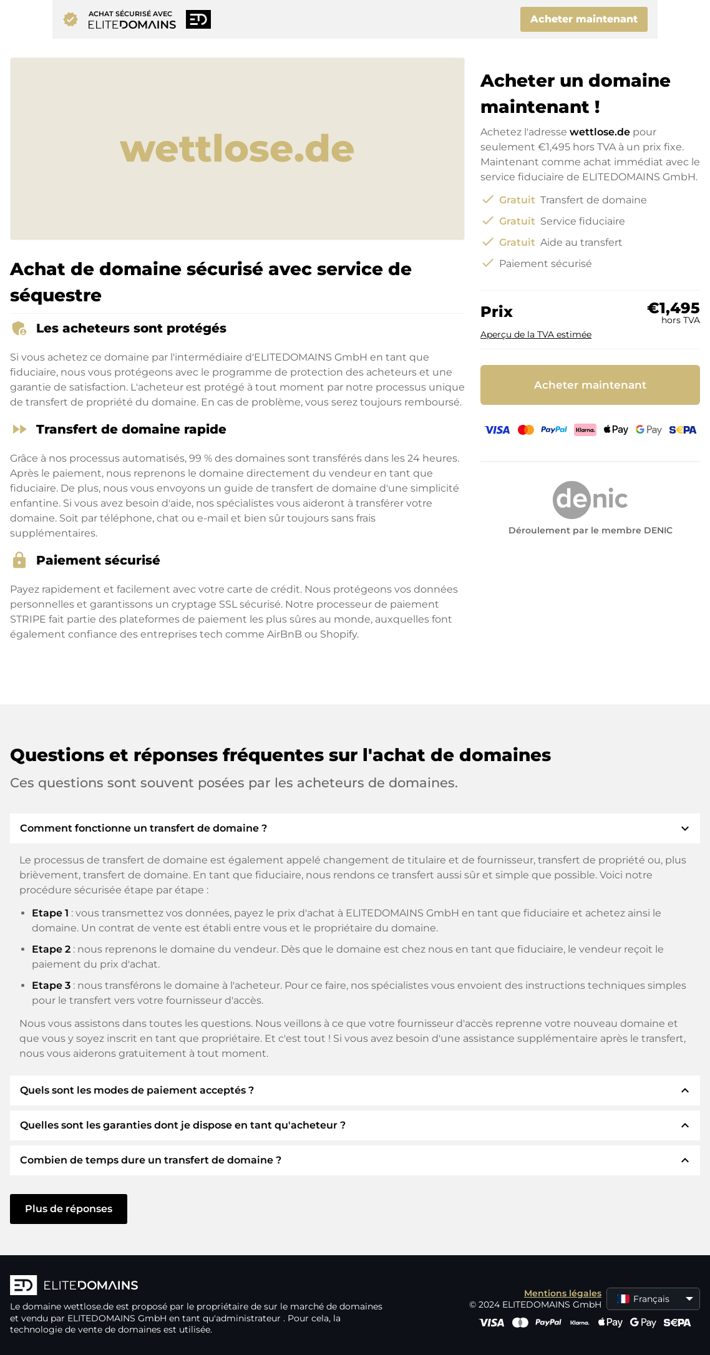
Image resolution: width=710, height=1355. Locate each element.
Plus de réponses (68, 1209)
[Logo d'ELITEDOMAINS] (197, 1286)
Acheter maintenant (584, 19)
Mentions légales (562, 1293)
